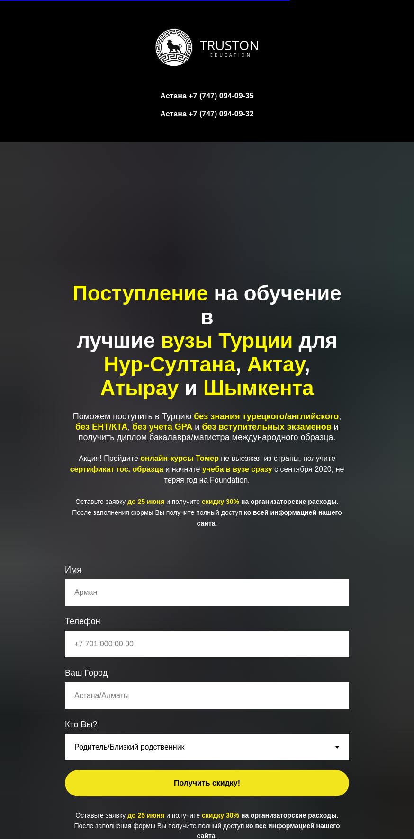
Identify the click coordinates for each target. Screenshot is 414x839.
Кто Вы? (81, 724)
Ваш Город (86, 673)
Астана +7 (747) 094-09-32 (206, 114)
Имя (73, 569)
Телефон (82, 621)
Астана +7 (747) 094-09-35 (206, 96)
